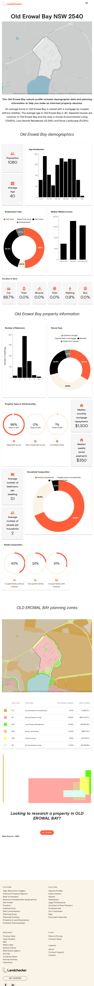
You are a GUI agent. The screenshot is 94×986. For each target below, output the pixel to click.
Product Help (9, 936)
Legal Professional (56, 902)
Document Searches (57, 917)
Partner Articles (10, 959)
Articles (6, 953)
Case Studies (9, 939)
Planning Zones (10, 914)
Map (50, 914)
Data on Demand (10, 896)
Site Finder (8, 902)
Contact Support (56, 952)
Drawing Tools (9, 908)
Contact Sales (55, 939)
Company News (10, 956)
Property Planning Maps (14, 923)
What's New (8, 945)
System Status (9, 948)
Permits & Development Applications (20, 899)
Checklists (8, 962)
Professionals (54, 908)
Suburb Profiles (55, 891)
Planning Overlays (11, 917)
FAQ (5, 942)
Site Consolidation (11, 911)
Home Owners (54, 893)
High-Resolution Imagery (14, 891)
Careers (52, 955)
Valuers (51, 896)
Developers (53, 899)
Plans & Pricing (55, 936)
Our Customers (55, 911)
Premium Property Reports (15, 893)
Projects (7, 905)
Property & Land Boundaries (16, 920)
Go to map (47, 832)
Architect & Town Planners (60, 905)
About (51, 949)
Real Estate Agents (11, 950)
